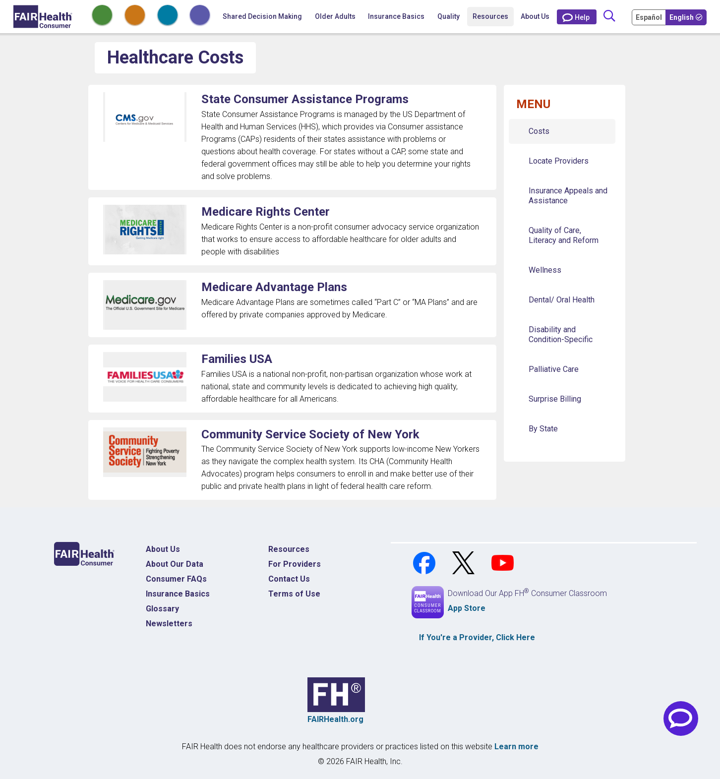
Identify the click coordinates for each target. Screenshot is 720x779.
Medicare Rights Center (265, 212)
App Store (466, 608)
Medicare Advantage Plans (274, 287)
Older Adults (335, 16)
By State (543, 428)
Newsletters (169, 623)
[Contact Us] (577, 16)
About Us (535, 16)
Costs (539, 131)
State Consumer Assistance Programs (305, 99)
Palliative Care (554, 369)
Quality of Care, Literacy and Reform (564, 235)
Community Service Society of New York (310, 434)
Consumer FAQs (176, 579)
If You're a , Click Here (477, 637)
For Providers (294, 564)
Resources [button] (490, 16)
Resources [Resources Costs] (288, 549)
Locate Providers (559, 161)
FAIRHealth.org (335, 719)
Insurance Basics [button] (396, 16)
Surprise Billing (555, 399)
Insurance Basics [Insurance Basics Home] (178, 594)
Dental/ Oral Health (562, 299)
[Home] (43, 16)
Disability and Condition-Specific (561, 334)
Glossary (162, 608)
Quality (448, 16)
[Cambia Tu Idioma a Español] (649, 17)
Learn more (516, 746)
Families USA (236, 359)
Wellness (545, 270)
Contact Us (289, 579)
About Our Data (174, 564)
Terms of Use (294, 594)
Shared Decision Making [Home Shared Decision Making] (262, 16)
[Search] (609, 16)
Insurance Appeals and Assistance (568, 195)
